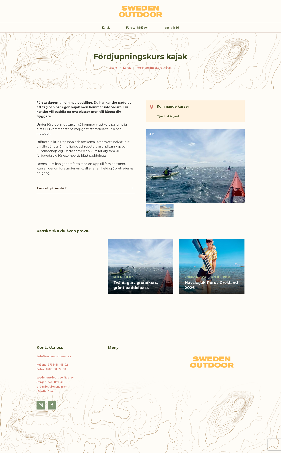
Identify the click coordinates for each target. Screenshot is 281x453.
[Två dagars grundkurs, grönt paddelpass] (140, 270)
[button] (153, 210)
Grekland (191, 276)
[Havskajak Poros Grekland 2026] (212, 270)
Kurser (128, 276)
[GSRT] (69, 270)
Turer (226, 276)
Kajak (117, 276)
